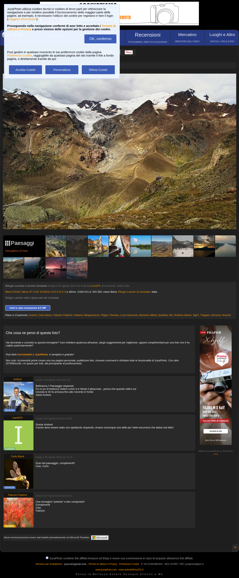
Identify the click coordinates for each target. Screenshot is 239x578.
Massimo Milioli (148, 315)
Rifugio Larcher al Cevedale (134, 291)
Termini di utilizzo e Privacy (102, 564)
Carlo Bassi (44, 315)
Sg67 (196, 315)
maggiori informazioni (22, 19)
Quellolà (163, 315)
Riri (171, 315)
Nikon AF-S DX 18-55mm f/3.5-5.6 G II (43, 291)
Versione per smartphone (48, 564)
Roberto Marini (182, 315)
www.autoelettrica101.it (131, 569)
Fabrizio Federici (62, 315)
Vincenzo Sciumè (221, 315)
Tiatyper (204, 315)
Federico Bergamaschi (86, 315)
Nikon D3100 (12, 291)
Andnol (33, 315)
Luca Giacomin (129, 315)
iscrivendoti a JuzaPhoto (33, 354)
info (216, 454)
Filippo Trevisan (110, 315)
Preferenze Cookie (19, 55)
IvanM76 (95, 285)
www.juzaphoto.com (106, 569)
